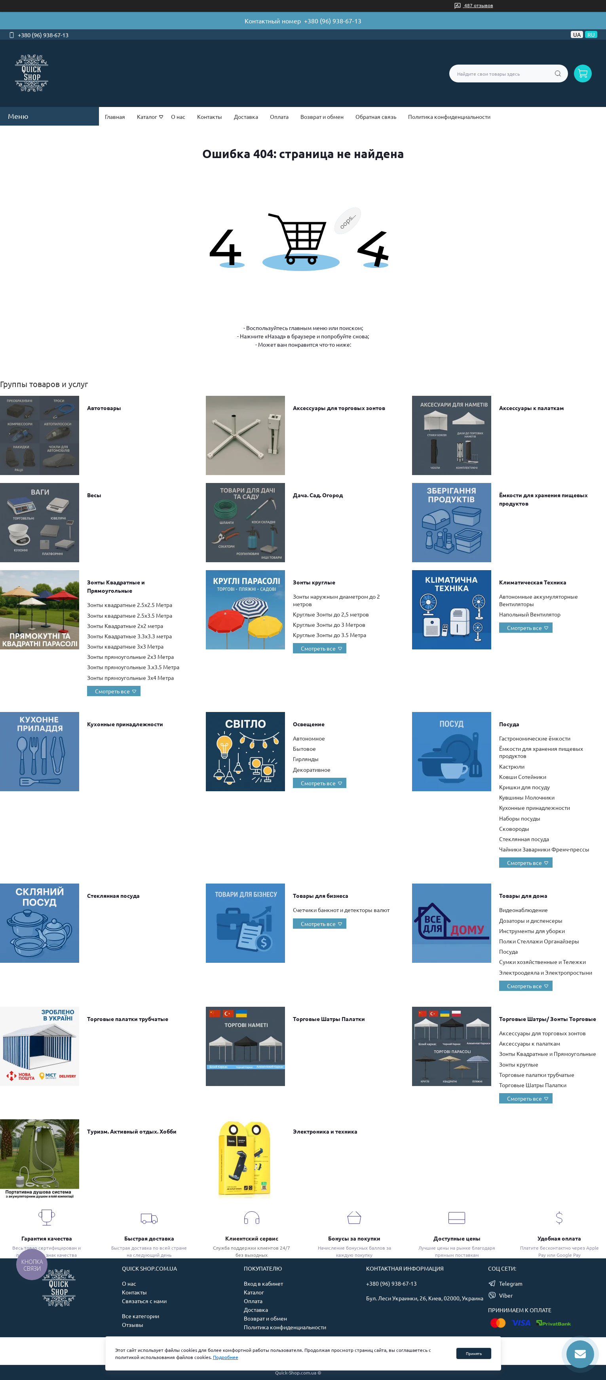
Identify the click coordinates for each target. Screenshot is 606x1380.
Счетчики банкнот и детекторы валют (341, 909)
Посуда (509, 723)
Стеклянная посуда (524, 838)
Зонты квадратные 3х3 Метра (125, 646)
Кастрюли (511, 766)
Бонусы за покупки (354, 1238)
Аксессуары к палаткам (531, 407)
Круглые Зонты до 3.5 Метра (329, 634)
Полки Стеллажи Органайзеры (539, 941)
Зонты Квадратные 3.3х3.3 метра (129, 635)
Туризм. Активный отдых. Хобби (132, 1131)
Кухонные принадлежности (125, 723)
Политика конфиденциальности (449, 116)
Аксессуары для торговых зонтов (339, 407)
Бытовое (304, 748)
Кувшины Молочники (527, 797)
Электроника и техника (325, 1131)
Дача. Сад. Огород (318, 494)
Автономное (309, 738)
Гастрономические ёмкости (534, 738)
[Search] (558, 73)
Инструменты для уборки (532, 930)
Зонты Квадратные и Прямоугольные (547, 1053)
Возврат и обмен (322, 116)
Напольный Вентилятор (529, 614)
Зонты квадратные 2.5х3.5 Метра (129, 615)
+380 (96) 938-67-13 (332, 21)
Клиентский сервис (251, 1238)
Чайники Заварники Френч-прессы (544, 849)
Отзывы (132, 1324)
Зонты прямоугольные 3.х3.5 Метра (133, 666)
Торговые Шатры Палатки (329, 1018)
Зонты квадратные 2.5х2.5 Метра (129, 604)
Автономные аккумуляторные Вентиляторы (538, 600)
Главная (115, 116)
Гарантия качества (46, 1238)
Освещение (309, 723)
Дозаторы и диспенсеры (530, 920)
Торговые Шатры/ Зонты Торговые (547, 1018)
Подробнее (225, 1357)
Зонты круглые (314, 582)
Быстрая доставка (149, 1238)
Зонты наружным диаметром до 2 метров (336, 600)
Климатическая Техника (532, 582)
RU (591, 34)
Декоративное (312, 769)
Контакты (209, 116)
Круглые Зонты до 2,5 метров (331, 614)
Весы (94, 494)
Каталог (254, 1292)
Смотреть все (112, 691)
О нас (178, 116)
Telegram (510, 1283)
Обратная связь (375, 116)
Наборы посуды (519, 818)
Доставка (246, 116)
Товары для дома (523, 895)
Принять (474, 1353)
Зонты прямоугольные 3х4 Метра (130, 677)
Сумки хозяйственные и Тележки (542, 961)
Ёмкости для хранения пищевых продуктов (541, 752)
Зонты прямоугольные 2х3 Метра (130, 656)
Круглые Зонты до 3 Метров (329, 624)
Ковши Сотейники (522, 776)
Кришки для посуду (524, 786)
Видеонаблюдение (523, 909)
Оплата (279, 116)
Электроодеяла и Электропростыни (545, 972)
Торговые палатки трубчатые (127, 1018)
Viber (506, 1295)
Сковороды (514, 828)
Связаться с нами (144, 1300)
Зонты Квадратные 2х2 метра (125, 625)
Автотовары (104, 407)
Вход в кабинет (263, 1283)
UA (577, 34)
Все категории (140, 1315)
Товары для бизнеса (320, 895)
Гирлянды (306, 758)
